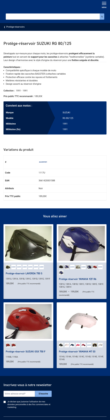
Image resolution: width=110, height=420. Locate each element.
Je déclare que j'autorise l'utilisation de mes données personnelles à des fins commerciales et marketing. (28, 404)
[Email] (19, 394)
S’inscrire (43, 393)
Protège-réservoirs (15, 27)
